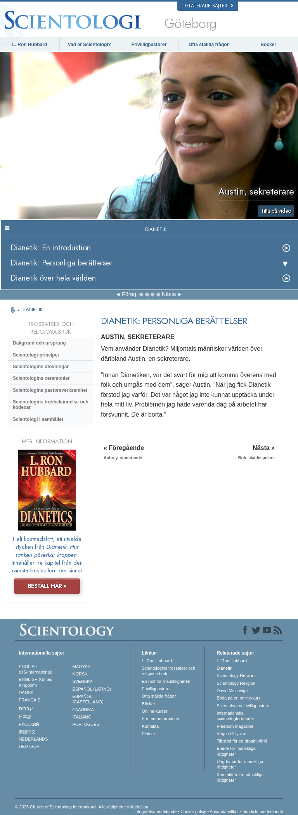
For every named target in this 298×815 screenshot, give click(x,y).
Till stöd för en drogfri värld (242, 741)
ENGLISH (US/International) (35, 669)
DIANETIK (32, 309)
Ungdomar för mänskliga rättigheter (240, 764)
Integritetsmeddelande (155, 811)
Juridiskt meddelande (263, 811)
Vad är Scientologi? (89, 44)
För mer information (160, 718)
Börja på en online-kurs (238, 698)
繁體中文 (27, 731)
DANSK (26, 692)
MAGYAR (82, 666)
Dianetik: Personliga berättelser (61, 263)
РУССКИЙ (29, 724)
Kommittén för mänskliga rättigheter (240, 777)
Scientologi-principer (36, 355)
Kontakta (150, 726)
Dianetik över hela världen (53, 278)
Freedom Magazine (235, 726)
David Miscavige (232, 690)
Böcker (268, 44)
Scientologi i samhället (38, 419)
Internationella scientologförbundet (235, 716)
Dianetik (224, 668)
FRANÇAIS (29, 700)
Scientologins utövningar (41, 366)
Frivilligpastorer (149, 44)
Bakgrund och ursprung (39, 343)
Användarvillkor (224, 811)
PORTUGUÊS (86, 724)
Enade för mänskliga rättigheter (236, 751)
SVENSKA (83, 681)
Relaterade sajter (208, 5)
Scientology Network (236, 675)
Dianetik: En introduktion (50, 247)
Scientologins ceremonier (41, 378)
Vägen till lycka (231, 733)
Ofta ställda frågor (209, 44)
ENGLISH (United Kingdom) (35, 682)
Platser (148, 733)
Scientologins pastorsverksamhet (50, 390)
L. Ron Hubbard (29, 44)
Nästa (169, 294)
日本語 (25, 716)
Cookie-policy (193, 811)
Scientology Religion (236, 683)
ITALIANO (82, 717)
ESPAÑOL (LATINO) (92, 689)
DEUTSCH (29, 746)
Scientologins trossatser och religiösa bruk (169, 671)
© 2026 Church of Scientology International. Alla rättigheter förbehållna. (82, 807)
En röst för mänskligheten (166, 681)
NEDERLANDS (33, 739)
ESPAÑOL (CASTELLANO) (88, 699)
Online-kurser (155, 711)
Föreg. (129, 294)
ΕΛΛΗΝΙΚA (83, 709)
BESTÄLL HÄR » (47, 586)
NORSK (80, 674)
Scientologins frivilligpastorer (243, 705)
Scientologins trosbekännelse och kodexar (50, 404)
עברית (26, 708)
